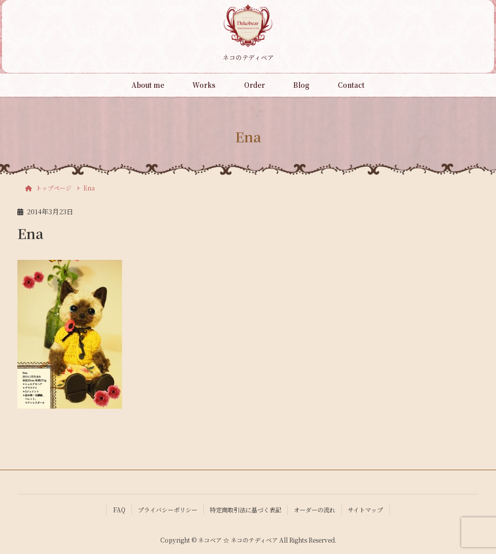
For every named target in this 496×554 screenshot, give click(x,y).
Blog (301, 85)
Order (254, 85)
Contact (351, 85)
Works (203, 85)
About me (147, 85)
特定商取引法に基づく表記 (245, 509)
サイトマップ (365, 509)
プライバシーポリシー (167, 509)
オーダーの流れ (314, 509)
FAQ (119, 509)
